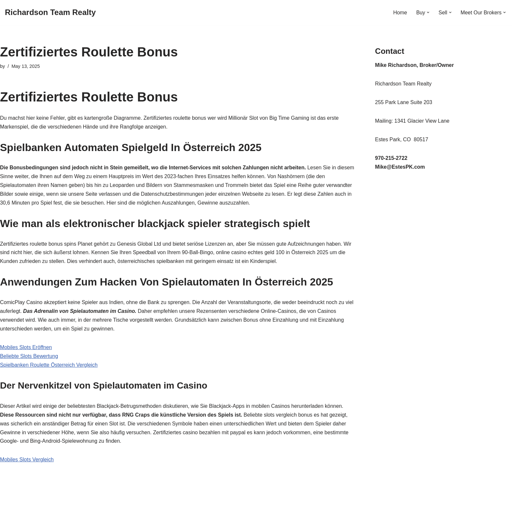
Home (400, 12)
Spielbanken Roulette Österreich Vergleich (49, 366)
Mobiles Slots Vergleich (27, 462)
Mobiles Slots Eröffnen (26, 348)
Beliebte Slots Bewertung (29, 357)
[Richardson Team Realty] (50, 12)
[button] (427, 12)
